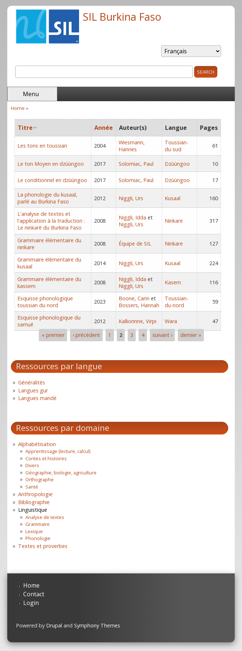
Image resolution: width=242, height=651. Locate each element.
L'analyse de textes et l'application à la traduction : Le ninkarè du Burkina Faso (51, 220)
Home (18, 108)
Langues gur (33, 390)
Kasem (173, 282)
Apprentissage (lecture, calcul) (57, 451)
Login (31, 603)
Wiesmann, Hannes (132, 146)
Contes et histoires (46, 458)
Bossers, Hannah (139, 305)
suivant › (162, 334)
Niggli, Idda (132, 217)
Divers (32, 465)
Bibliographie (34, 502)
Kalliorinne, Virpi (137, 321)
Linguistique (32, 509)
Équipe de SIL (135, 243)
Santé (31, 486)
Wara (171, 321)
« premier (53, 334)
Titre (27, 128)
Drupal (54, 625)
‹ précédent (86, 334)
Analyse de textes (44, 517)
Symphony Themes (97, 625)
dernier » (190, 334)
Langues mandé (37, 398)
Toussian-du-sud (176, 146)
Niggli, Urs (131, 198)
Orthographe (39, 479)
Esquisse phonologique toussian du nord (45, 302)
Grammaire (37, 524)
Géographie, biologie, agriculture (61, 472)
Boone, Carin (134, 298)
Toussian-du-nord (176, 302)
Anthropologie (35, 494)
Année (103, 128)
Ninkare (174, 220)
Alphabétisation (37, 444)
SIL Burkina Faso (122, 16)
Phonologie (37, 538)
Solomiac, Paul (136, 163)
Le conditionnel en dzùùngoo (52, 180)
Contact (33, 594)
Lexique (34, 531)
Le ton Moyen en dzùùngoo (50, 163)
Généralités (31, 382)
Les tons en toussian (42, 145)
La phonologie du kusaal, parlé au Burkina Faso (47, 198)
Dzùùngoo (177, 163)
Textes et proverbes (42, 546)
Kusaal (172, 198)
